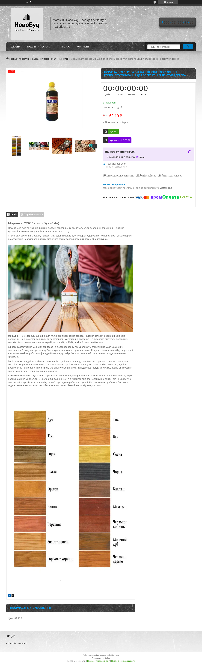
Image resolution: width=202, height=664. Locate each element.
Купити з (120, 140)
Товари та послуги (38, 46)
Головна (14, 46)
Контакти (83, 46)
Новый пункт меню (17, 643)
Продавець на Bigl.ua (101, 658)
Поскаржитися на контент (98, 661)
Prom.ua (115, 655)
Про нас (65, 46)
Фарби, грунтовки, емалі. (44, 59)
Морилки (63, 59)
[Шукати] (188, 46)
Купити (113, 131)
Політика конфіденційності (123, 661)
